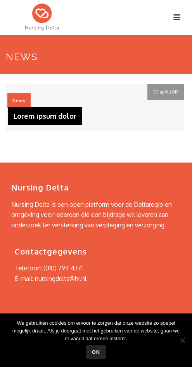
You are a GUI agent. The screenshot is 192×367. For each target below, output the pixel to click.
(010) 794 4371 (63, 268)
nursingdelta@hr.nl (60, 278)
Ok (96, 352)
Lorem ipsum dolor (45, 116)
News (19, 100)
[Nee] (182, 340)
